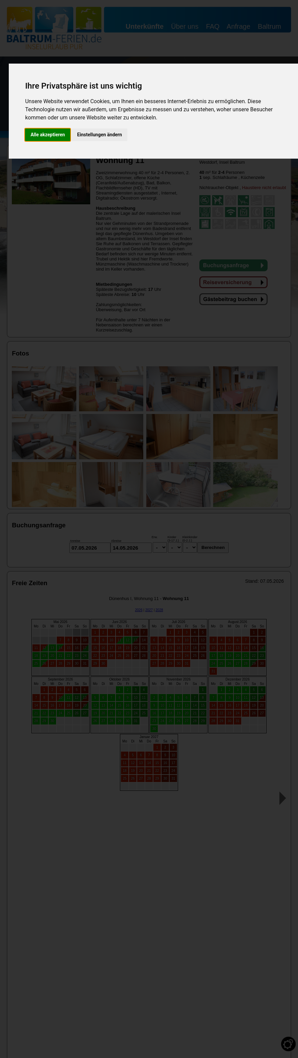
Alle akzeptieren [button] (47, 134)
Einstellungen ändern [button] (99, 134)
